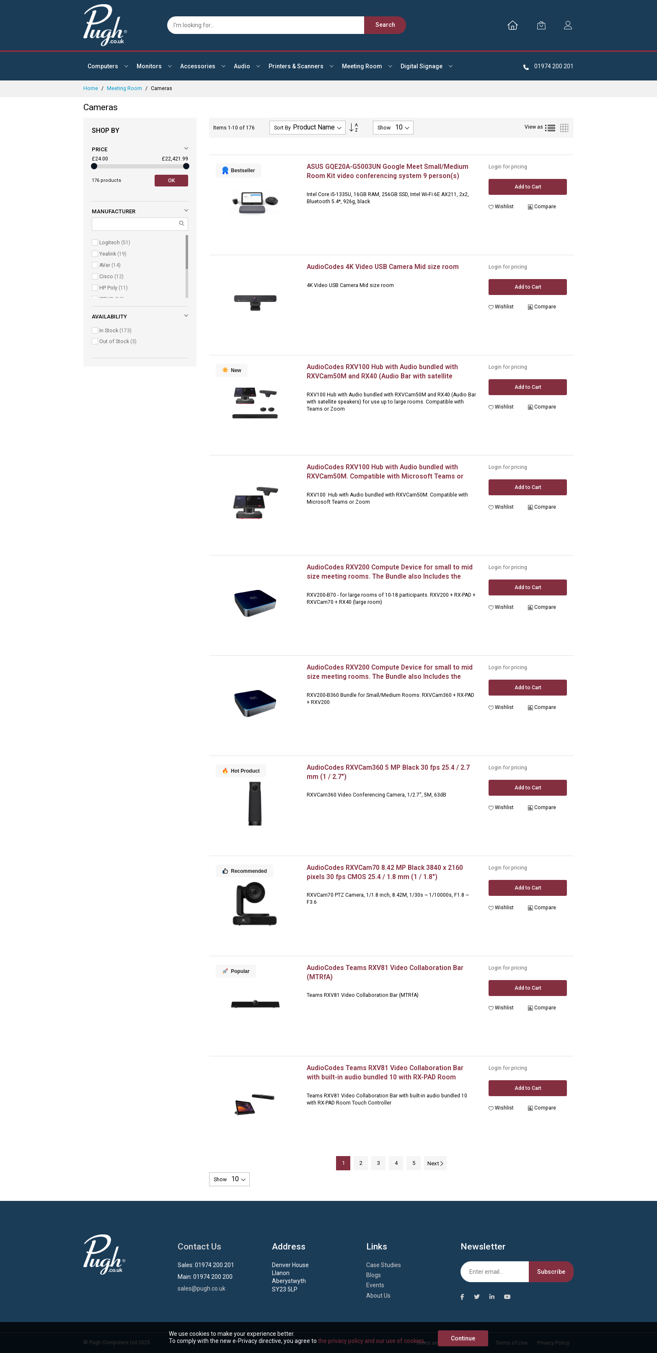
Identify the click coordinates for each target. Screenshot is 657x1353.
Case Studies (383, 1265)
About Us (378, 1295)
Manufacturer (113, 211)
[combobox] (282, 25)
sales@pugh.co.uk (201, 1288)
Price (99, 149)
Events (375, 1285)
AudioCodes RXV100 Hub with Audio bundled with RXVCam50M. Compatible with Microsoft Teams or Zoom (385, 476)
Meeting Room (125, 88)
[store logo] (105, 25)
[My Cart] (541, 25)
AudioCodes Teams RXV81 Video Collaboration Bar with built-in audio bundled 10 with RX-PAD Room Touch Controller (385, 1077)
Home (91, 88)
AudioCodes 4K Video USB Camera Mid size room (383, 267)
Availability (109, 316)
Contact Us (199, 1247)
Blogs (373, 1275)
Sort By (282, 128)
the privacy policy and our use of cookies (371, 1340)
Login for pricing (508, 167)
